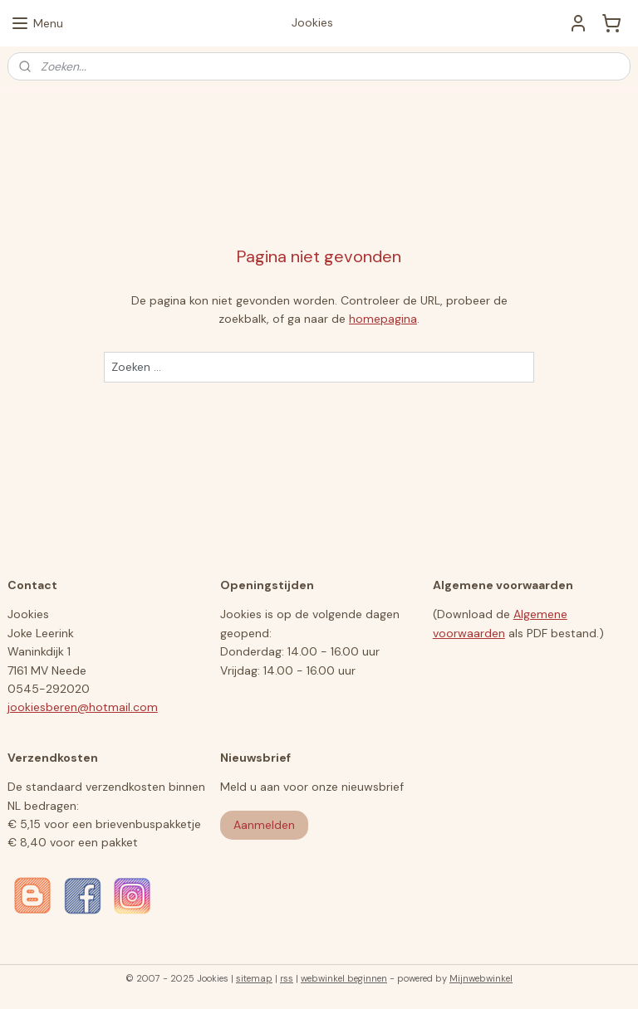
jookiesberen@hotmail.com (82, 706)
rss (286, 978)
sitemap (254, 978)
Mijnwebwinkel (481, 978)
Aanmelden (264, 824)
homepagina (383, 318)
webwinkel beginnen (344, 978)
